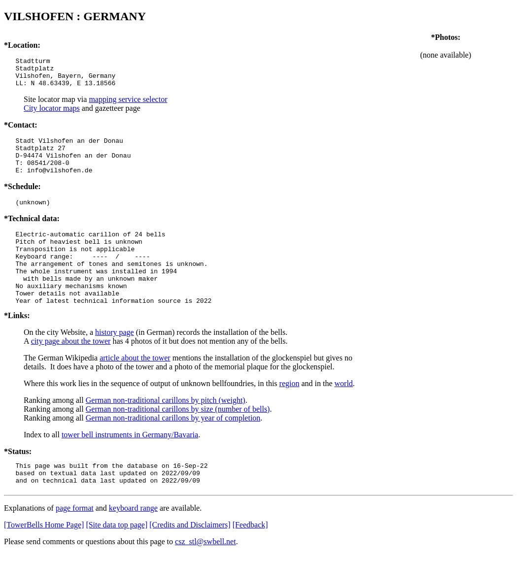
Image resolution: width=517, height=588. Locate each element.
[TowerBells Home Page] (44, 559)
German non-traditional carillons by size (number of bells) (178, 438)
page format (75, 542)
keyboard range (133, 542)
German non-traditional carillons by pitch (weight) (165, 429)
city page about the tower (71, 370)
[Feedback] (250, 559)
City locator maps (52, 114)
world (344, 413)
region (289, 413)
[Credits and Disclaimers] (189, 559)
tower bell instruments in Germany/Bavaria (130, 464)
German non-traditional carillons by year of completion (173, 447)
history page (114, 362)
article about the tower (135, 387)
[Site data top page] (116, 559)
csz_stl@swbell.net (205, 575)
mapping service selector (128, 105)
